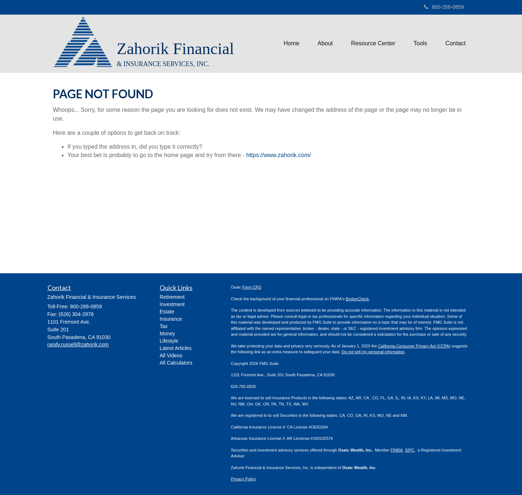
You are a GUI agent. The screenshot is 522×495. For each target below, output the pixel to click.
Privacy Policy (243, 479)
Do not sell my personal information (373, 352)
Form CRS (251, 287)
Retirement (172, 297)
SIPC (409, 450)
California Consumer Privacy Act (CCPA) (414, 346)
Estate (167, 312)
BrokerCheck (357, 299)
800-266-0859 (444, 7)
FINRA (396, 450)
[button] (325, 43)
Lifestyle (169, 341)
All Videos (171, 355)
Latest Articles (175, 348)
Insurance (171, 319)
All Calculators (176, 363)
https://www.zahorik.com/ (278, 155)
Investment (172, 304)
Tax (164, 326)
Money (167, 333)
